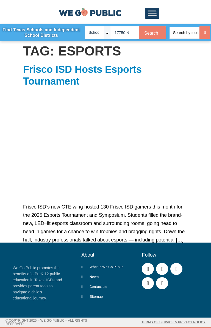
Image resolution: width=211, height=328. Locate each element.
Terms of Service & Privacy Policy (173, 322)
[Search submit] (204, 32)
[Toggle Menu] (152, 13)
